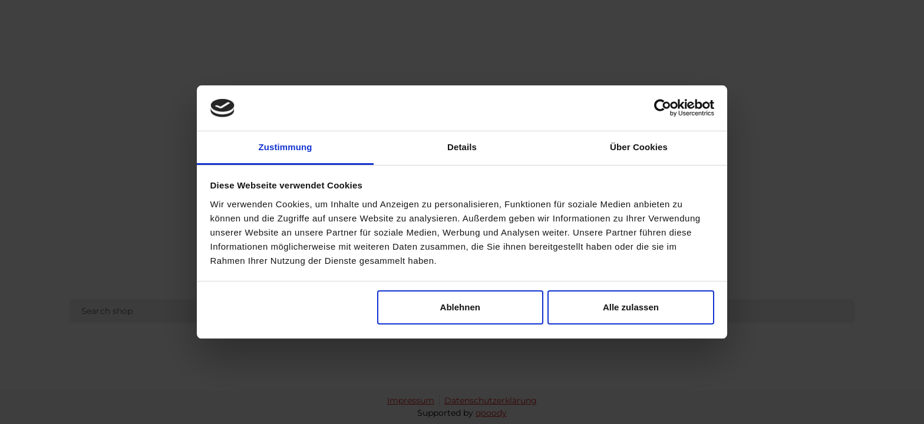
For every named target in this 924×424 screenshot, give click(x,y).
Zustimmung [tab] (285, 147)
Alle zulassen (631, 307)
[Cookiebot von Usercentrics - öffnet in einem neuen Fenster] (662, 108)
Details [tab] (462, 147)
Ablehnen (460, 307)
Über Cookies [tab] (639, 147)
